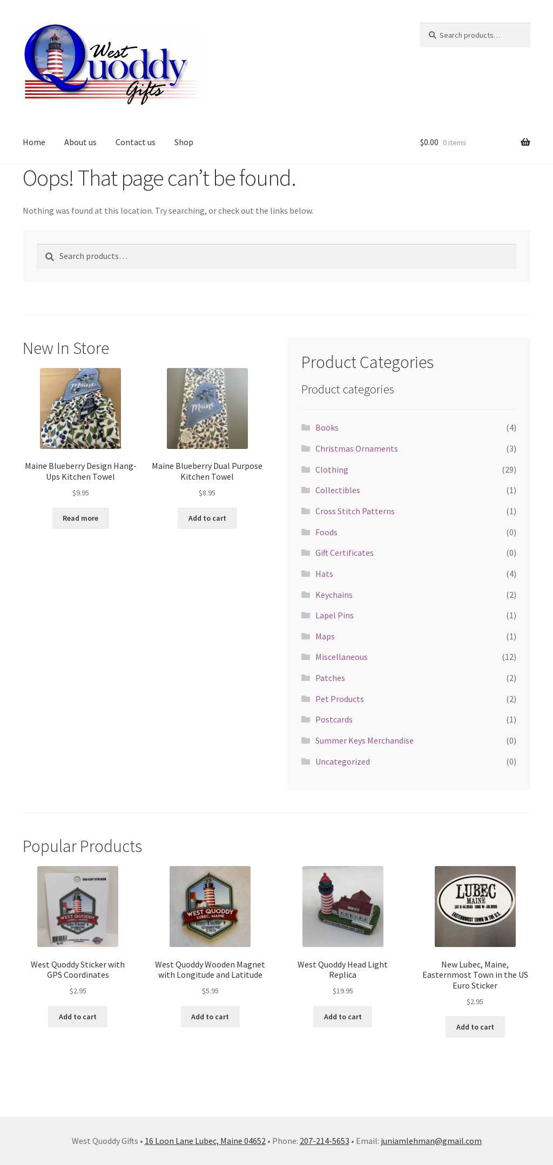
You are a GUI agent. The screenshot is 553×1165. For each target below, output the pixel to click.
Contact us (136, 142)
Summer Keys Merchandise (364, 740)
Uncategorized (342, 761)
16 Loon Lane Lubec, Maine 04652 (205, 1140)
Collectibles (337, 490)
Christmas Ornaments (356, 448)
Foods (326, 532)
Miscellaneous (341, 656)
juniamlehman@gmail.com (431, 1140)
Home (34, 142)
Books (327, 427)
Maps (325, 636)
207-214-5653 (324, 1140)
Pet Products (339, 698)
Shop (183, 142)
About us (80, 142)
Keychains (334, 594)
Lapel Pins (334, 615)
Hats (324, 573)
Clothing (331, 469)
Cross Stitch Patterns (355, 511)
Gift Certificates (344, 552)
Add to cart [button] (207, 518)
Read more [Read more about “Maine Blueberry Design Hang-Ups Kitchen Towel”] (80, 518)
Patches (330, 677)
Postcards (334, 719)
